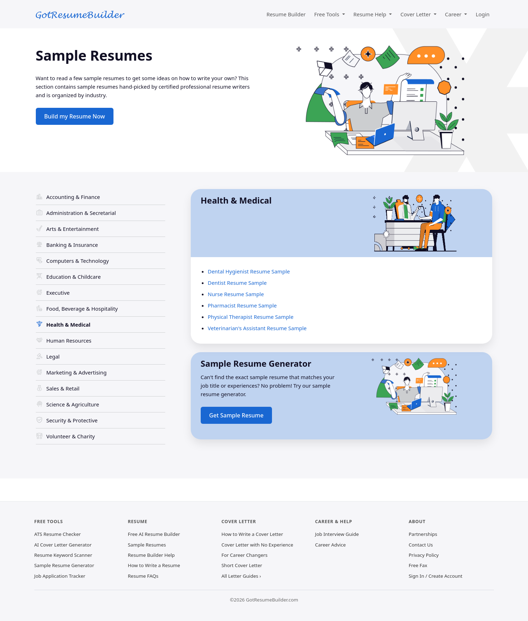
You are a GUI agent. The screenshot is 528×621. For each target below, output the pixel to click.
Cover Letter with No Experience (257, 545)
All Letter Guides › (241, 576)
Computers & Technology (77, 260)
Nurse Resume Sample (236, 294)
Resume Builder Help (151, 555)
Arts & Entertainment (72, 228)
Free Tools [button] (327, 14)
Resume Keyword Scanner (63, 555)
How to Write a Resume (154, 565)
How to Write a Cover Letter (252, 534)
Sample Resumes (147, 545)
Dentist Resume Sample (237, 282)
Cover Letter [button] (416, 14)
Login (482, 14)
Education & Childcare (73, 276)
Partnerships (423, 534)
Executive (58, 292)
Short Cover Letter (242, 565)
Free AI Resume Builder (154, 534)
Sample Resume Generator (64, 565)
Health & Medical (68, 324)
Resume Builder (286, 14)
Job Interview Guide (337, 534)
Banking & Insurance (72, 244)
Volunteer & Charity (70, 436)
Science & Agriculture (72, 404)
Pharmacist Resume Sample (242, 305)
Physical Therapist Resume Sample (251, 316)
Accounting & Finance (73, 196)
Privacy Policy (424, 555)
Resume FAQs (143, 576)
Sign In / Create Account (435, 576)
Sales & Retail (63, 388)
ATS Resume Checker (57, 534)
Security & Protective (72, 420)
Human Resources (68, 340)
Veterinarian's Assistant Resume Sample (257, 328)
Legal (53, 356)
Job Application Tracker (59, 576)
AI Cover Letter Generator (63, 545)
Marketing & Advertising (76, 372)
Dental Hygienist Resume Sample (249, 271)
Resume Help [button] (371, 14)
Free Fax (418, 565)
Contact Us (421, 545)
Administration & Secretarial (81, 212)
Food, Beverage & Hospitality (82, 308)
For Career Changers (245, 555)
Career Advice (330, 545)
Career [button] (454, 14)
